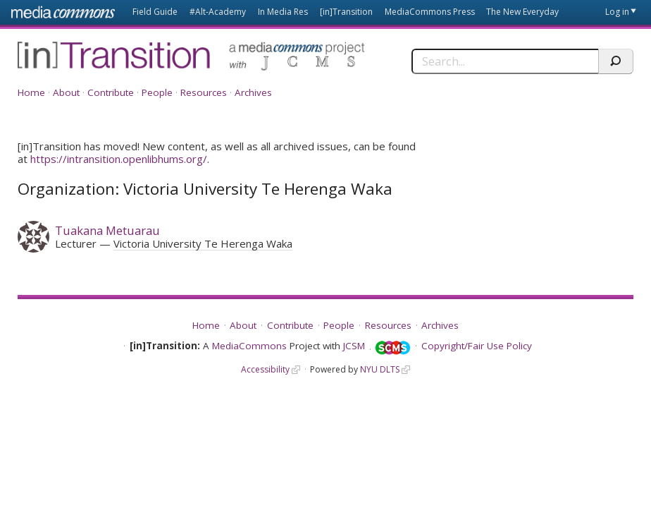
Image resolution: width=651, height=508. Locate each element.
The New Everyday (522, 12)
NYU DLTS (379, 369)
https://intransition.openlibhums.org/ (118, 159)
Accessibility (265, 369)
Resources (203, 92)
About (66, 92)
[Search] (504, 61)
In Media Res (283, 12)
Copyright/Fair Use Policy (476, 345)
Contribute (110, 92)
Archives (253, 92)
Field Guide (155, 12)
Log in (617, 12)
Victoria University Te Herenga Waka (202, 243)
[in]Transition (346, 12)
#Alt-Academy (218, 12)
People (157, 92)
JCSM (354, 345)
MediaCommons (249, 345)
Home (31, 92)
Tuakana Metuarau (107, 230)
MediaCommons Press (430, 12)
